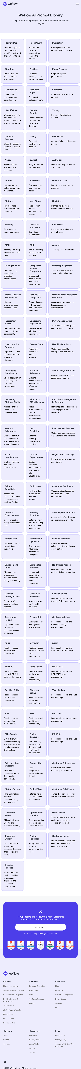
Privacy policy (60, 1040)
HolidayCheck (34, 1040)
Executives (33, 990)
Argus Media (34, 1044)
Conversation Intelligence (13, 995)
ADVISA (32, 1048)
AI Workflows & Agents (12, 1010)
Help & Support (61, 999)
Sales (31, 995)
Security (58, 1003)
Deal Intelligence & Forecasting (10, 1000)
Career (6, 1040)
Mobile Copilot (9, 1014)
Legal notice (60, 1035)
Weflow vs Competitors (64, 995)
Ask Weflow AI (8, 1006)
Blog (57, 986)
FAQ (56, 1008)
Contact (6, 1044)
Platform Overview (10, 986)
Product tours (8, 1019)
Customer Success (36, 999)
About (5, 1035)
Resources (59, 990)
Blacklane (33, 1035)
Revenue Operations (37, 986)
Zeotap (32, 1053)
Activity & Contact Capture (13, 990)
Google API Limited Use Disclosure (64, 1045)
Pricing (32, 1003)
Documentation (9, 1023)
